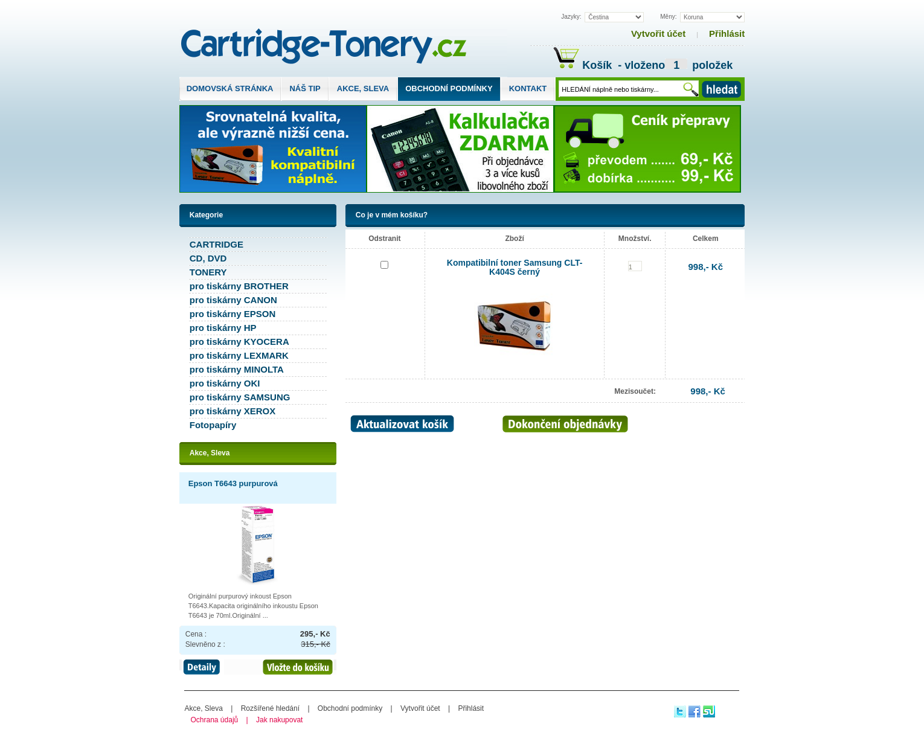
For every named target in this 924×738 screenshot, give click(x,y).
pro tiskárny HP (223, 327)
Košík (584, 65)
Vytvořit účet (658, 33)
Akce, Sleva (363, 88)
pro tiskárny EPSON (233, 314)
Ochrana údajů (215, 720)
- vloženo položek (674, 67)
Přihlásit (727, 33)
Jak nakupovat (279, 720)
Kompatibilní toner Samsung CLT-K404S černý (515, 267)
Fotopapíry (213, 425)
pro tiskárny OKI (225, 383)
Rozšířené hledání (270, 708)
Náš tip (304, 88)
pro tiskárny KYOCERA (239, 341)
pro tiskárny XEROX (233, 411)
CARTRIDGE (216, 244)
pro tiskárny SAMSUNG (240, 397)
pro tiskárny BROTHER (239, 286)
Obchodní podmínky (448, 88)
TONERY (208, 272)
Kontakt (528, 88)
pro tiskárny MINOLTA (237, 369)
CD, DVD (208, 258)
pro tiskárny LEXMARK (239, 355)
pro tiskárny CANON (233, 300)
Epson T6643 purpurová (233, 483)
